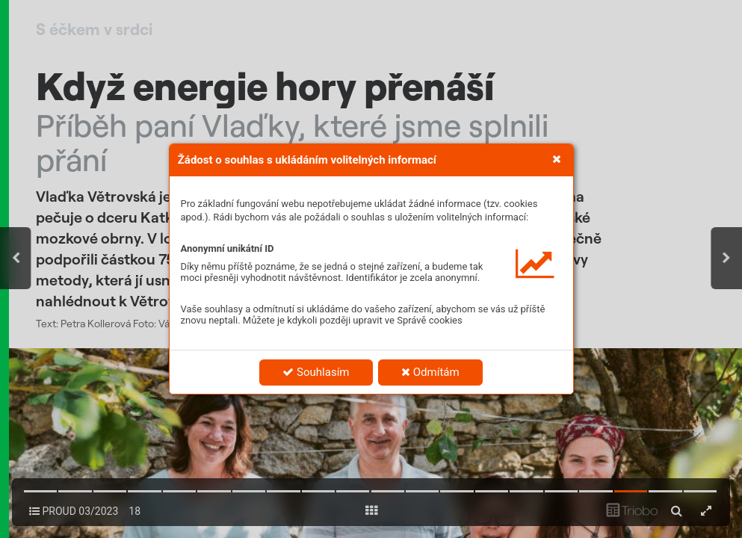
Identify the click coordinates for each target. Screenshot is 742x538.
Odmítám (430, 372)
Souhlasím (315, 372)
